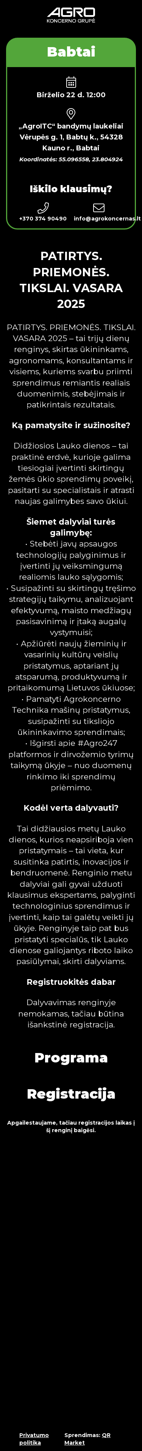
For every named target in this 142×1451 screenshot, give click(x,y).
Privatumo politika (34, 1439)
